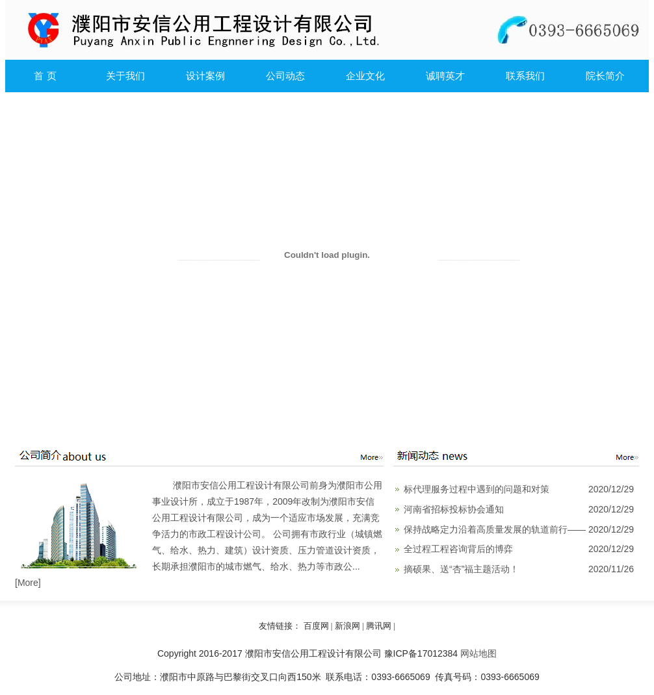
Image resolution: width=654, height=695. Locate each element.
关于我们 (125, 75)
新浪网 (347, 626)
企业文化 (365, 75)
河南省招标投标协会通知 (454, 509)
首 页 (45, 75)
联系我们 (525, 75)
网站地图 (478, 653)
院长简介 (605, 75)
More (28, 582)
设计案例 (205, 75)
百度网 (316, 626)
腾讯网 (378, 626)
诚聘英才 (445, 75)
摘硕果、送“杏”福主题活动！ (461, 569)
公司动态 (285, 75)
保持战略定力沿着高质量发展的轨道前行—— (495, 529)
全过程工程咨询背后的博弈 (458, 549)
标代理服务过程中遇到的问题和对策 (476, 489)
